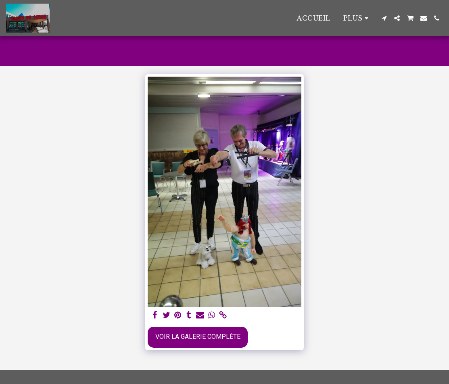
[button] (384, 18)
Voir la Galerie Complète (197, 336)
